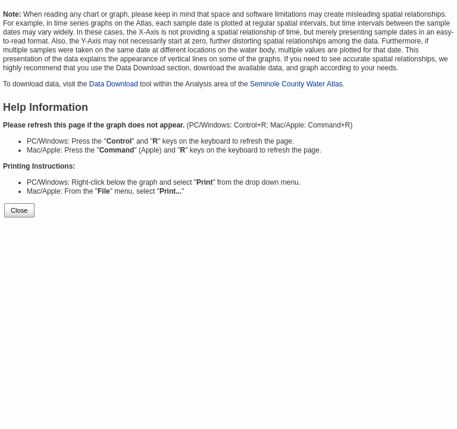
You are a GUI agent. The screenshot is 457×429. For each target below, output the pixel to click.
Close (19, 210)
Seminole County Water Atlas (296, 84)
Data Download (113, 84)
